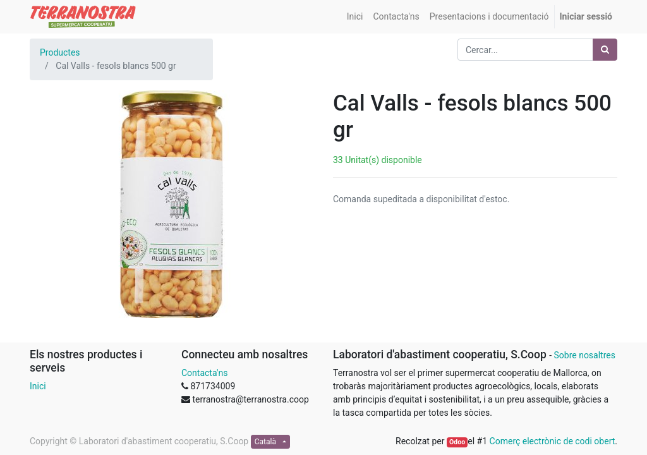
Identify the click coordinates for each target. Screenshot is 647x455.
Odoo (457, 442)
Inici (38, 386)
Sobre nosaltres (584, 355)
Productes (60, 52)
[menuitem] (355, 16)
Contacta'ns (204, 373)
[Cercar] (605, 50)
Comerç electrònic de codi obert (552, 441)
